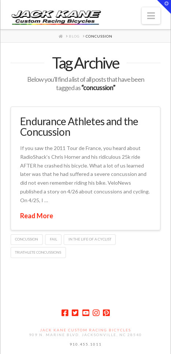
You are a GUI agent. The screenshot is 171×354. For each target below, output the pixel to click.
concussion (26, 239)
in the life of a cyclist (89, 239)
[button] (151, 15)
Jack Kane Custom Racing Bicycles (85, 330)
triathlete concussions (38, 252)
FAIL (53, 239)
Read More (36, 216)
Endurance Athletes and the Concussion (79, 126)
